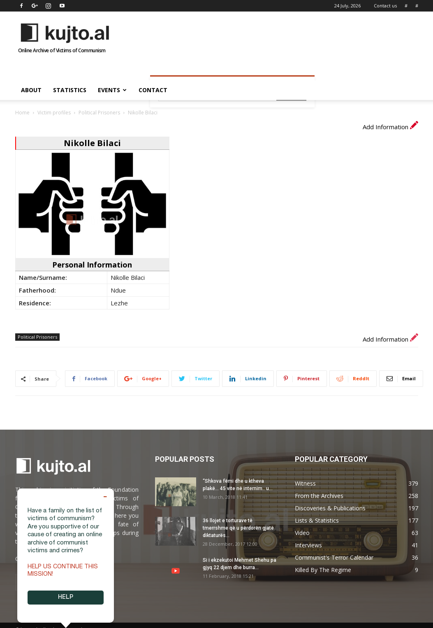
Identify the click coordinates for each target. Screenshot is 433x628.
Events (112, 90)
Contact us (385, 5)
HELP (65, 597)
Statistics (69, 90)
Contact (153, 90)
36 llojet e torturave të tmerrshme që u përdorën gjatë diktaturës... (238, 528)
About (31, 90)
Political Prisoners (99, 112)
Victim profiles (54, 112)
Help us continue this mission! (63, 570)
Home (22, 112)
